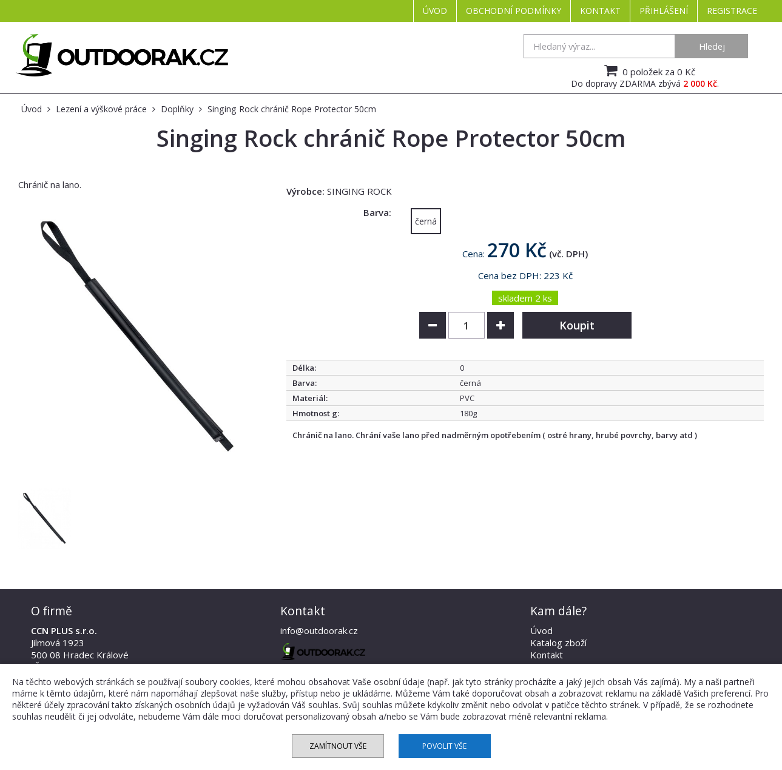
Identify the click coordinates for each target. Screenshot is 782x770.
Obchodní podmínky (513, 10)
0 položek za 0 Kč (648, 70)
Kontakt (600, 10)
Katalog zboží (558, 643)
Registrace (732, 10)
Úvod (435, 10)
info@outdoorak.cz (319, 630)
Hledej (712, 46)
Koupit (577, 325)
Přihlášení (663, 10)
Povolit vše (444, 746)
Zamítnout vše (337, 746)
